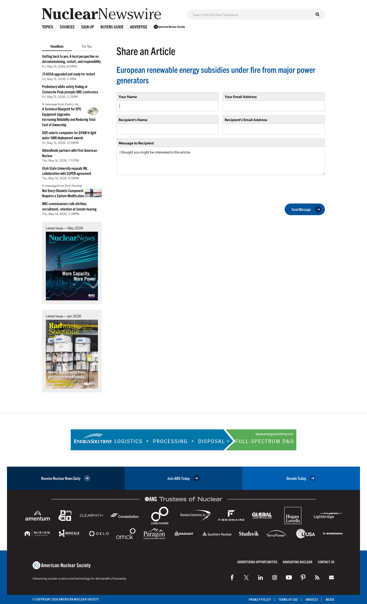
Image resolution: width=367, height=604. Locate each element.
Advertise (138, 26)
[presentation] (152, 189)
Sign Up (87, 26)
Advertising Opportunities (257, 562)
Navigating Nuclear (297, 562)
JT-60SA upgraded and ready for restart (68, 73)
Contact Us (326, 562)
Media (330, 599)
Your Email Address (241, 96)
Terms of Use (288, 599)
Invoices (312, 599)
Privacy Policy (260, 599)
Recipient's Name (133, 119)
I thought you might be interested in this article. (221, 161)
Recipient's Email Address (246, 119)
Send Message (306, 209)
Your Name (128, 96)
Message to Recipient (136, 142)
